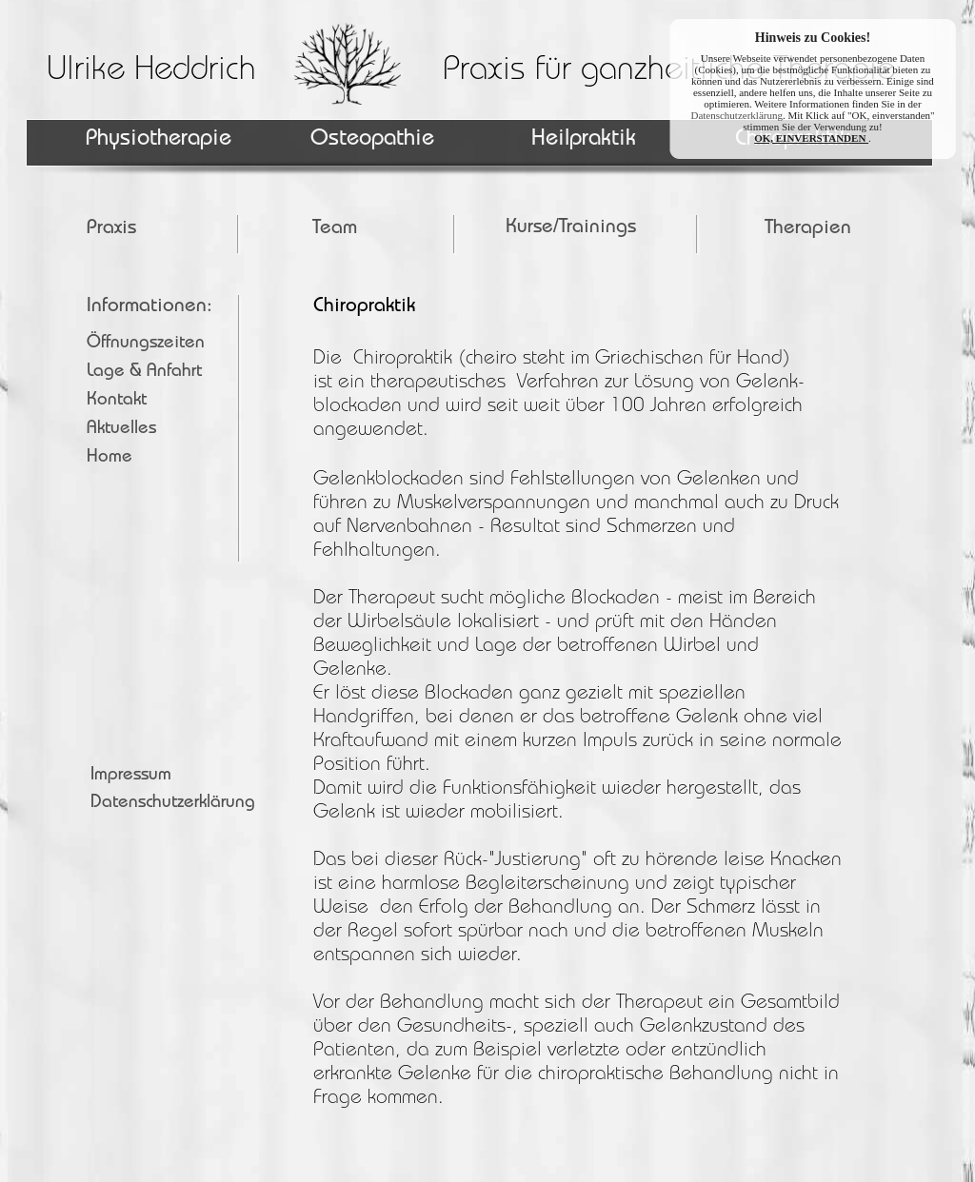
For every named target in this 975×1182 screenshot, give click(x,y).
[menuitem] (586, 228)
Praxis (111, 229)
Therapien (808, 229)
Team (334, 229)
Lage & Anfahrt (144, 373)
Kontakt (117, 401)
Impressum (130, 776)
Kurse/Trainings (571, 228)
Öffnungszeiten (146, 344)
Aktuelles (121, 430)
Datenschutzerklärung (172, 804)
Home (109, 458)
